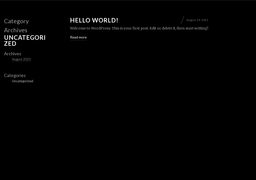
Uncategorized (22, 81)
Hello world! (94, 20)
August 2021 (21, 59)
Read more (78, 37)
